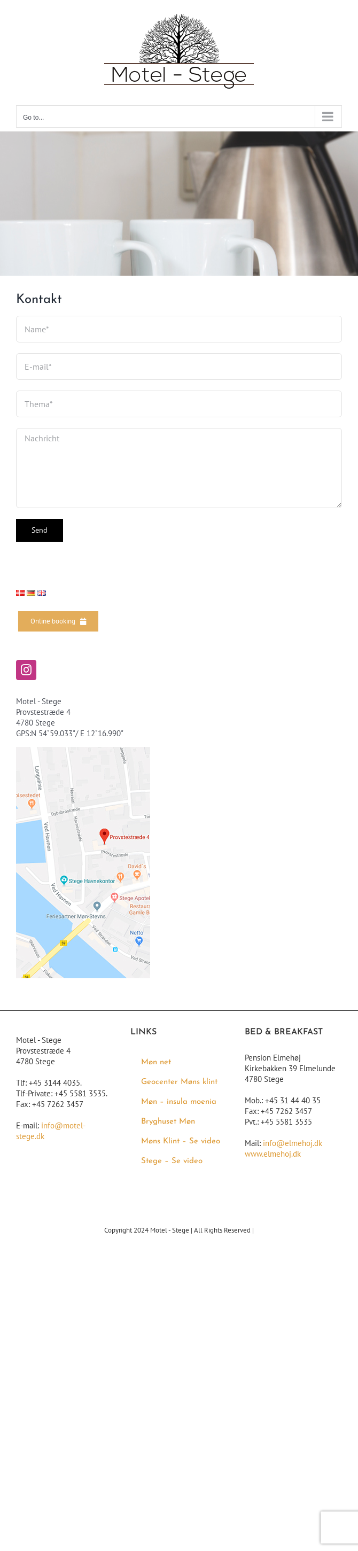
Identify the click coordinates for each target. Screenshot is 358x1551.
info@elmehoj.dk (292, 1143)
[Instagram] (26, 670)
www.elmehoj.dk (273, 1154)
